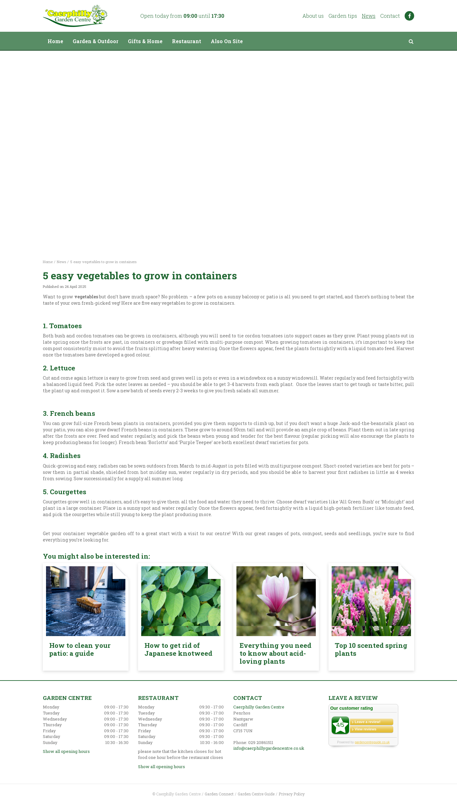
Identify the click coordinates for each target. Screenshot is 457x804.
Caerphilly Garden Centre (258, 707)
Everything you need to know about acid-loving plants (275, 653)
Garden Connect (219, 793)
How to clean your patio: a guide (79, 649)
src (411, 41)
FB (409, 16)
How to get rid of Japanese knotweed (178, 649)
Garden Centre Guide (256, 793)
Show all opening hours (66, 751)
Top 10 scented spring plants (371, 649)
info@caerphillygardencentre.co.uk (268, 748)
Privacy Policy (292, 793)
